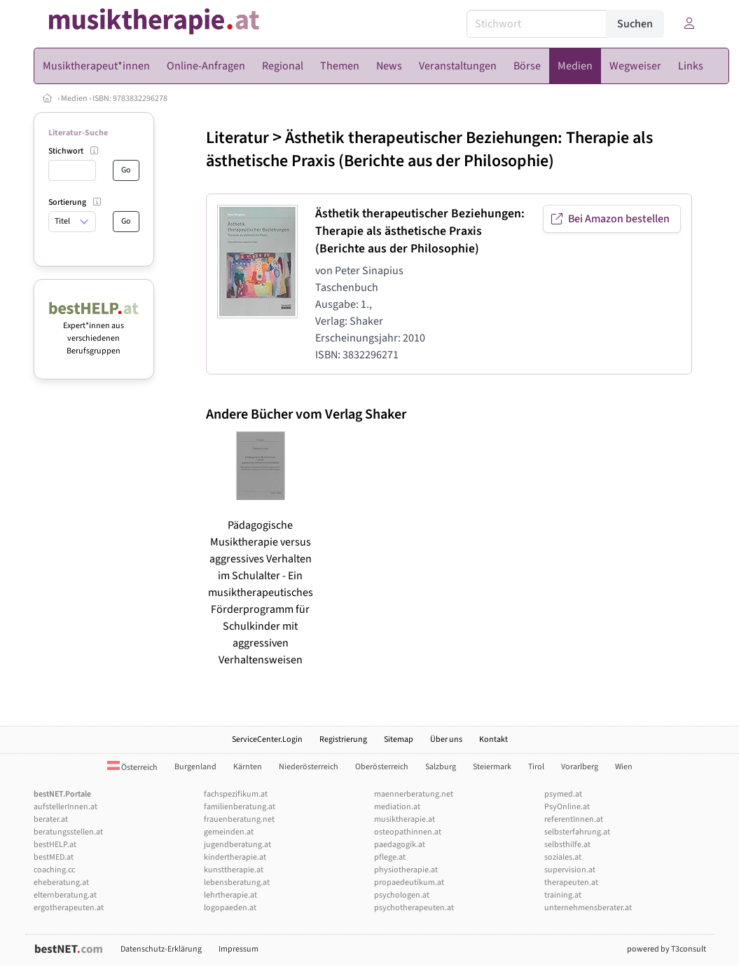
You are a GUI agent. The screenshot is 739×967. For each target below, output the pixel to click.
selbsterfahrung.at (577, 832)
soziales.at (562, 857)
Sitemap (398, 739)
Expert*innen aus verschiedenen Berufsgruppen (94, 332)
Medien (74, 98)
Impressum (238, 949)
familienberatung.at (239, 807)
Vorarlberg (579, 767)
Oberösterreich (381, 767)
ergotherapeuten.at (69, 908)
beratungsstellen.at (68, 832)
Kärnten (247, 767)
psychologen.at (401, 895)
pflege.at (390, 857)
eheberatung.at (61, 882)
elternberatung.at (65, 895)
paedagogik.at (399, 845)
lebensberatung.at (237, 882)
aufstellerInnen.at (65, 807)
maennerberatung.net (413, 794)
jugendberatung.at (237, 845)
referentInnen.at (573, 819)
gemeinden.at (229, 832)
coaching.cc (54, 870)
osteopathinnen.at (407, 832)
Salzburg (440, 767)
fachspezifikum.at (236, 794)
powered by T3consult (666, 949)
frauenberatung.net (239, 819)
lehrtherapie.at (230, 895)
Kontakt (493, 739)
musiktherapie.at (404, 819)
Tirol (536, 767)
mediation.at (397, 807)
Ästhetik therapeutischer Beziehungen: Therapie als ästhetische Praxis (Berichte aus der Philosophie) (429, 149)
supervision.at (569, 870)
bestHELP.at (55, 845)
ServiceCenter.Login (267, 739)
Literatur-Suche (78, 133)
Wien (624, 767)
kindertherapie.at (235, 857)
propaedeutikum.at (409, 882)
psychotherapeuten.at (414, 908)
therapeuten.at (571, 882)
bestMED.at (54, 857)
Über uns (446, 739)
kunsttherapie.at (233, 870)
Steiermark (492, 767)
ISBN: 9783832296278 (129, 98)
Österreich (132, 767)
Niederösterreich (308, 767)
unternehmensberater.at (588, 908)
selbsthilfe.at (567, 845)
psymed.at (563, 794)
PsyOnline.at (567, 807)
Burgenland (195, 767)
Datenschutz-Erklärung (161, 949)
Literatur (237, 138)
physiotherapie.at (406, 870)
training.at (562, 895)
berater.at (51, 819)
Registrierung (343, 739)
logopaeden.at (230, 908)
